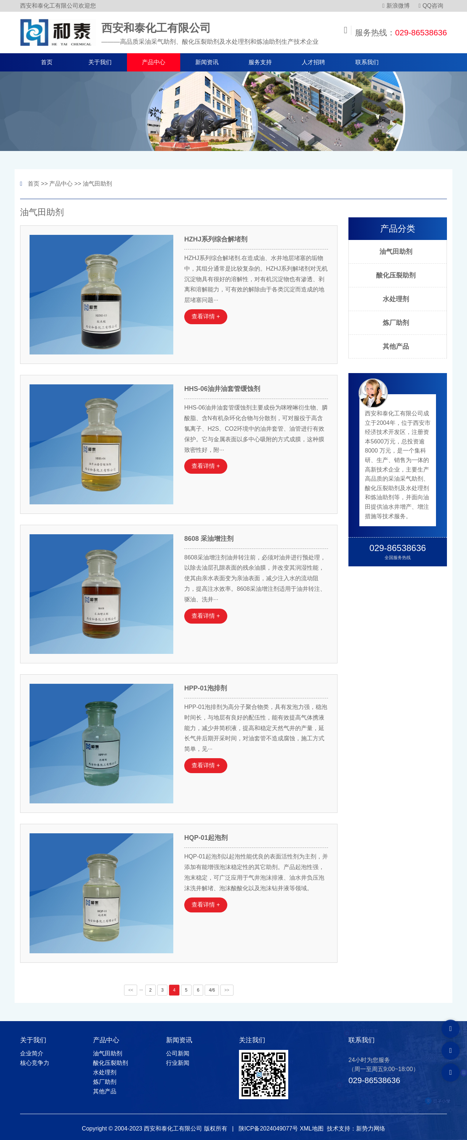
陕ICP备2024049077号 (268, 1128)
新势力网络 (370, 1128)
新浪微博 (396, 6)
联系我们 (367, 62)
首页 (47, 62)
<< (130, 990)
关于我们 (100, 62)
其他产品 (396, 346)
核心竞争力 (34, 1063)
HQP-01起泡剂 (206, 837)
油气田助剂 (97, 184)
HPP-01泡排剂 (205, 688)
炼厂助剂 (396, 322)
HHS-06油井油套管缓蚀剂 (222, 388)
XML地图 (312, 1128)
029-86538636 (421, 32)
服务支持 (260, 62)
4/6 (212, 990)
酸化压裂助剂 (396, 275)
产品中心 (153, 62)
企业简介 (31, 1053)
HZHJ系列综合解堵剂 (215, 239)
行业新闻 (177, 1063)
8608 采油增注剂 (209, 538)
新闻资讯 (207, 62)
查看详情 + (206, 316)
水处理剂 (396, 299)
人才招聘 (313, 62)
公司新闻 (177, 1053)
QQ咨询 (430, 6)
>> (226, 990)
